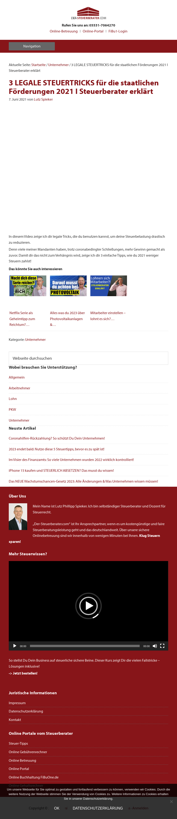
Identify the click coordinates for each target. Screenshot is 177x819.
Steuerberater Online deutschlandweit (88, 13)
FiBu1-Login (118, 31)
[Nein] (171, 801)
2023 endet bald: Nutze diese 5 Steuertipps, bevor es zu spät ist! (56, 449)
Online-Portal (93, 31)
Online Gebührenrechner (28, 752)
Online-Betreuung (64, 31)
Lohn (13, 398)
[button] (88, 606)
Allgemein (17, 377)
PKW (12, 409)
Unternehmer (35, 339)
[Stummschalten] (155, 646)
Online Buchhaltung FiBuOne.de (34, 777)
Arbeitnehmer (19, 388)
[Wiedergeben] (14, 646)
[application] (88, 606)
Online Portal (19, 768)
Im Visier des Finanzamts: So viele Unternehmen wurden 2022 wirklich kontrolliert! (71, 459)
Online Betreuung (22, 760)
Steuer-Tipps (18, 743)
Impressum (17, 702)
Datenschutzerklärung (26, 711)
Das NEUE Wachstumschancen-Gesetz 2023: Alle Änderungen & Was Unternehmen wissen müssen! (83, 481)
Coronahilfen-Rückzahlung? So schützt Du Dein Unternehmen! (57, 438)
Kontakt (15, 719)
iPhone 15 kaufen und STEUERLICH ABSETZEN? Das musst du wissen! (61, 470)
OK (56, 808)
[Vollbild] (162, 646)
